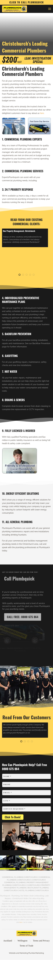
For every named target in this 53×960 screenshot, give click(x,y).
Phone (6, 784)
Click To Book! (13, 817)
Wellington (22, 941)
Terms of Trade (26, 946)
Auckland (7, 941)
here (42, 113)
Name (7, 776)
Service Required (14, 809)
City (6, 801)
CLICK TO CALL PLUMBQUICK (26, 2)
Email (7, 793)
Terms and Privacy (41, 941)
